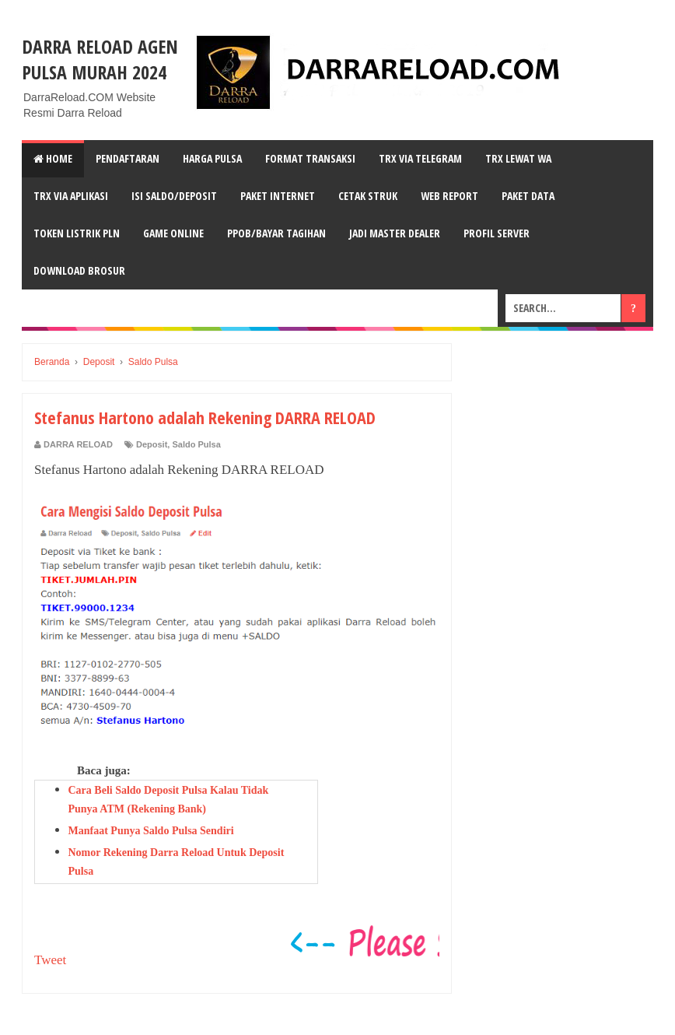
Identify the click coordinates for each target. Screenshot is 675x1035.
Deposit (151, 444)
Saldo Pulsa (196, 444)
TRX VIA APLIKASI (70, 195)
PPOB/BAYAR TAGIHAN (276, 233)
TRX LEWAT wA (518, 158)
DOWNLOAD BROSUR (79, 270)
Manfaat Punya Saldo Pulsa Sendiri (151, 831)
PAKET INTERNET (277, 195)
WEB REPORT (449, 195)
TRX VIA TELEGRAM (420, 158)
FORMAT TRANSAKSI (310, 158)
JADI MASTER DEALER (394, 233)
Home (52, 158)
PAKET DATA (528, 195)
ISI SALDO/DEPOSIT (174, 195)
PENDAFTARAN (127, 158)
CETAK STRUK (367, 195)
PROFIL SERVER (496, 233)
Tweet (50, 960)
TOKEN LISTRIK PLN (76, 233)
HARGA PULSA (212, 158)
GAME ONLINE (173, 233)
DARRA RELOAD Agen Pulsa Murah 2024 (100, 59)
